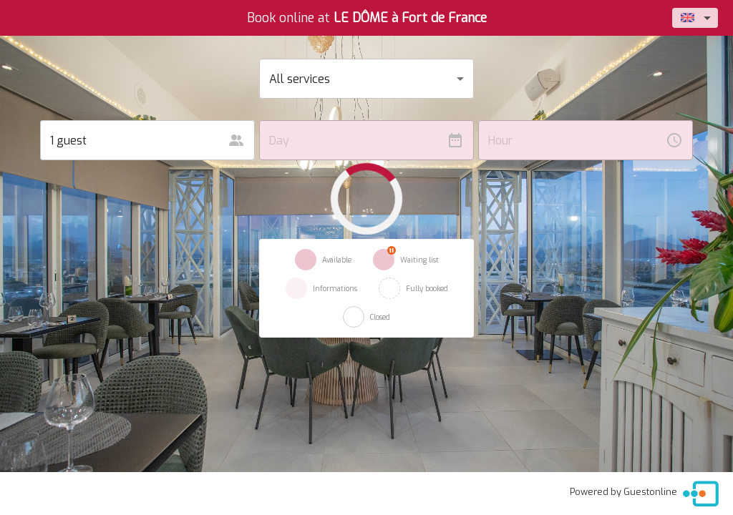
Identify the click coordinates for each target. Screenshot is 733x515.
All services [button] (299, 79)
